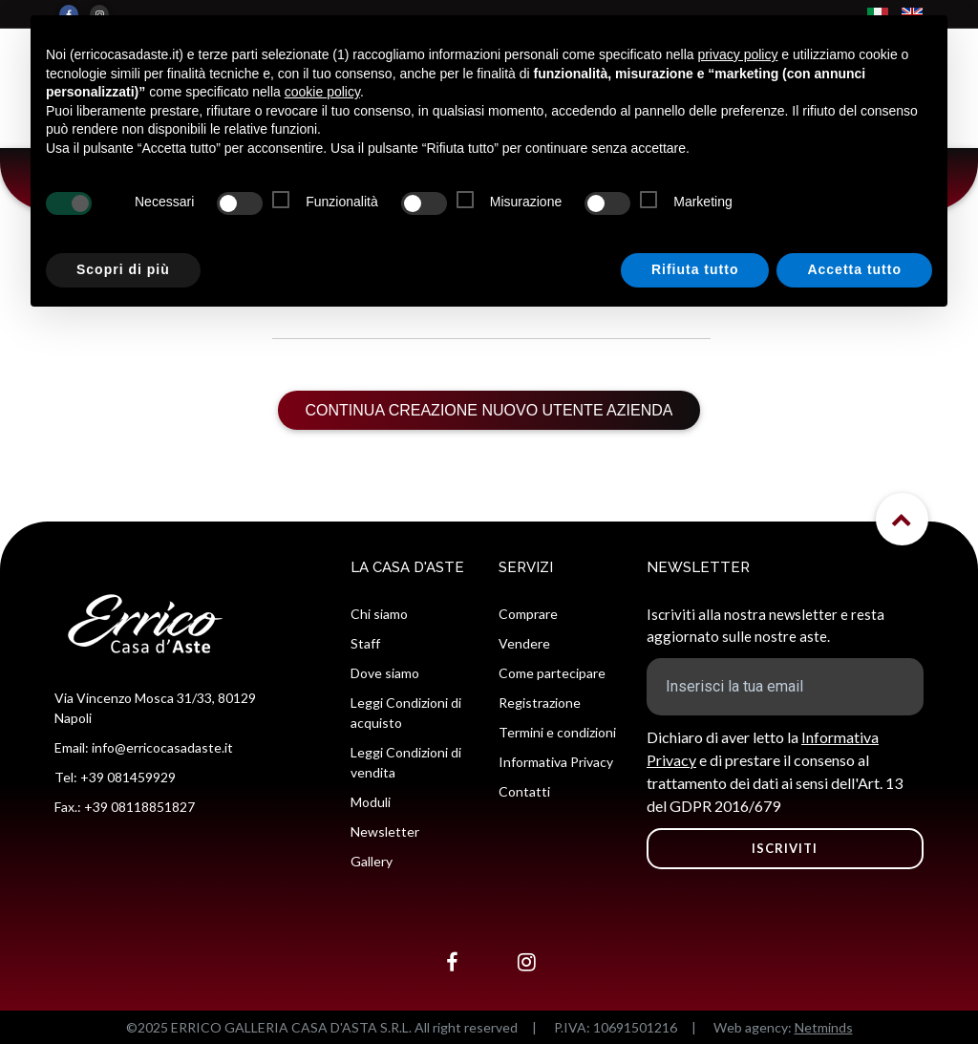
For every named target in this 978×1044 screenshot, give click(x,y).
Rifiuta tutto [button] (695, 269)
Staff (365, 643)
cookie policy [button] (322, 91)
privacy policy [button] (737, 54)
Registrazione (540, 702)
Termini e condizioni (557, 732)
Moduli (371, 802)
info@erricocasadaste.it (162, 747)
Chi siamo (379, 614)
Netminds (824, 1027)
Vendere (524, 643)
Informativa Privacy (556, 762)
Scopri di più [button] (123, 269)
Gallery (372, 861)
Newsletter (385, 831)
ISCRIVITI (785, 848)
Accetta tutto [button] (854, 269)
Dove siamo (385, 673)
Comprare (528, 614)
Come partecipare (552, 673)
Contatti (524, 791)
